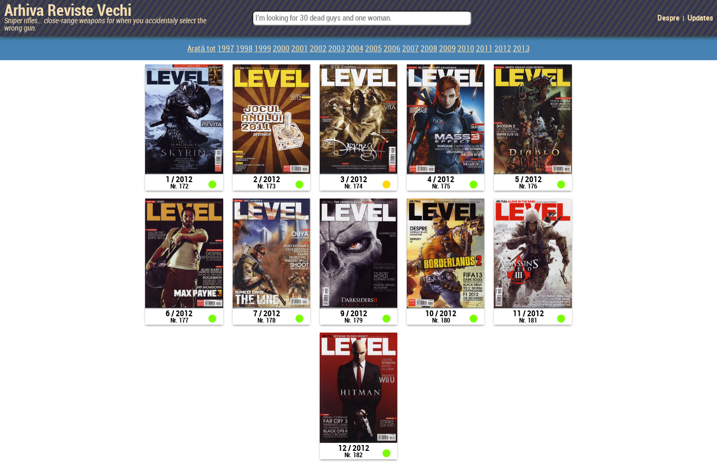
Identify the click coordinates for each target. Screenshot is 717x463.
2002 (318, 49)
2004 (355, 49)
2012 (502, 49)
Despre (668, 18)
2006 (392, 49)
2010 (465, 49)
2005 (373, 49)
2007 (410, 49)
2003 (336, 49)
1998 (244, 49)
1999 (262, 49)
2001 (299, 49)
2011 (484, 49)
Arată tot (201, 49)
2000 (281, 49)
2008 (428, 49)
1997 (225, 49)
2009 (447, 49)
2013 (521, 49)
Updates (700, 18)
